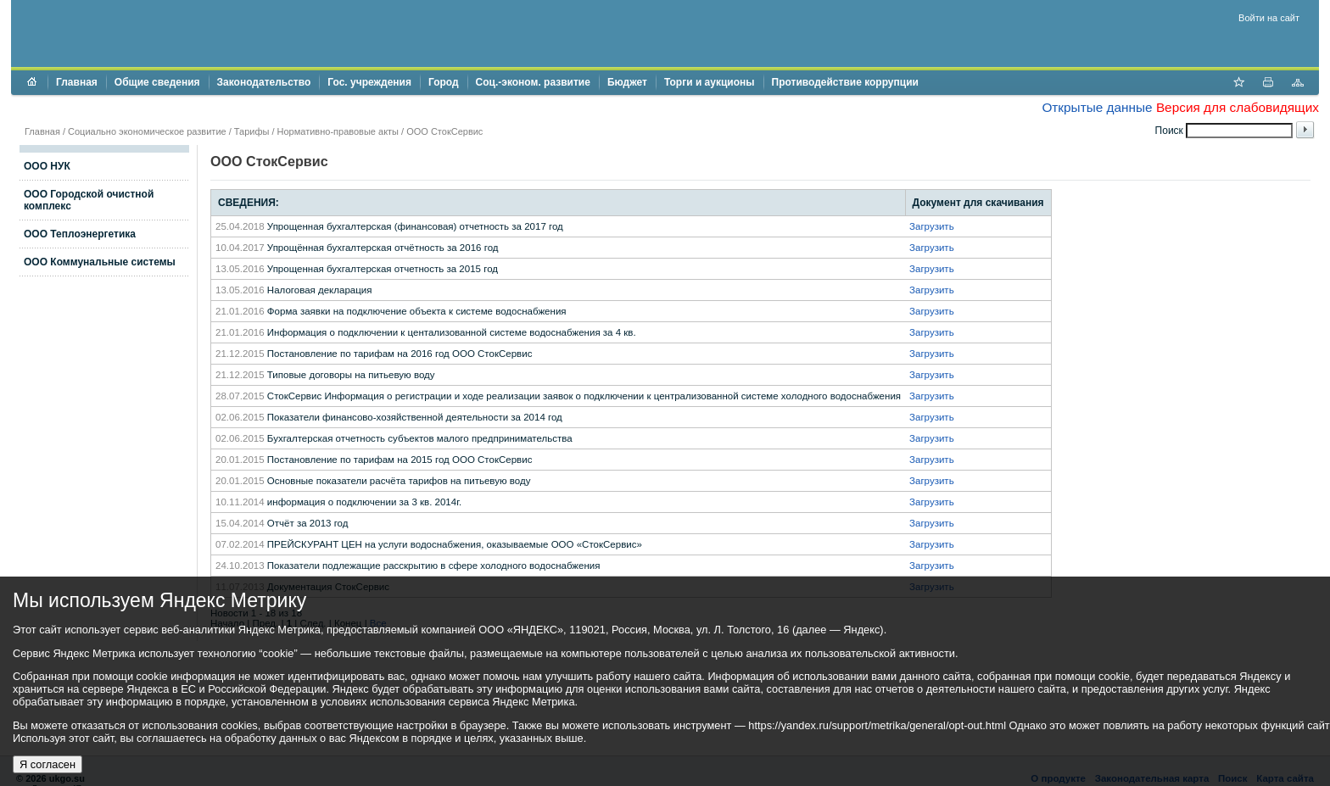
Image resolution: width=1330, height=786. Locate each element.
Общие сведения (157, 82)
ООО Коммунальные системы (100, 262)
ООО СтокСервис (444, 131)
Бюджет (627, 82)
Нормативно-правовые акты (338, 131)
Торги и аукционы (709, 82)
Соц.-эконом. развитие (533, 82)
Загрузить (931, 226)
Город (443, 82)
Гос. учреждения (369, 82)
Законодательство (264, 82)
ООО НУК (47, 166)
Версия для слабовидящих (1237, 107)
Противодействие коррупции (845, 82)
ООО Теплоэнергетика (80, 234)
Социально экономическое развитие (147, 131)
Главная (77, 82)
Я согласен (47, 764)
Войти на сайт (1268, 18)
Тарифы (252, 131)
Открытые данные (1097, 107)
